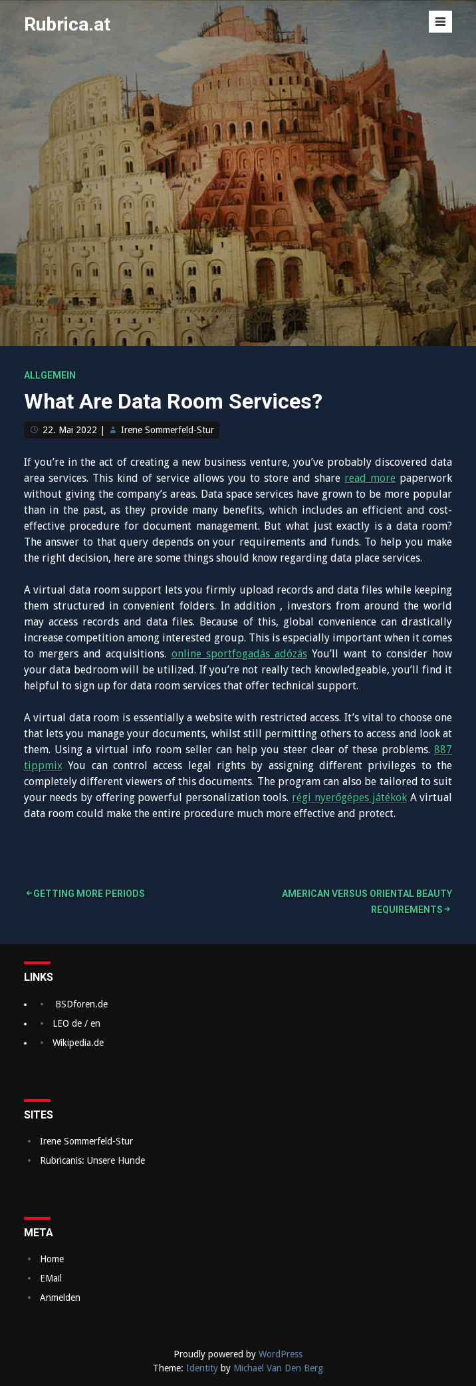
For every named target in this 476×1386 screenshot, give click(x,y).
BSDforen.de (81, 1004)
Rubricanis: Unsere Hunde (92, 1160)
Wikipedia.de (78, 1042)
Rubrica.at (67, 24)
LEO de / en (76, 1023)
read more (370, 478)
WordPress (280, 1354)
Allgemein (50, 375)
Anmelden (60, 1297)
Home (52, 1259)
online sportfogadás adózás (239, 653)
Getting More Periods (89, 893)
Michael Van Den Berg (278, 1368)
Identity (202, 1368)
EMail (51, 1278)
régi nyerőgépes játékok (349, 797)
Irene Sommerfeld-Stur (167, 430)
